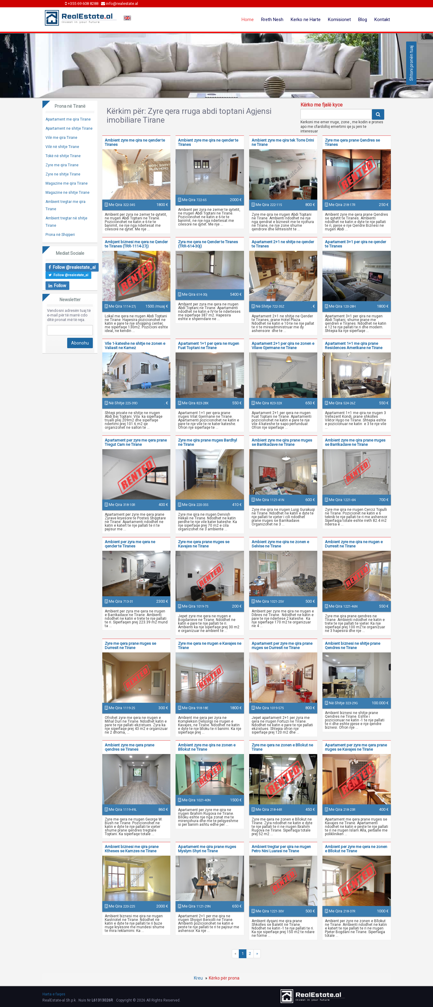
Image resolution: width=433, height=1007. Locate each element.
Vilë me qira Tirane (61, 137)
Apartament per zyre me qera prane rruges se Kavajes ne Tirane (356, 747)
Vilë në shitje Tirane (62, 147)
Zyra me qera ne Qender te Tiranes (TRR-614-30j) (208, 244)
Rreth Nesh (272, 19)
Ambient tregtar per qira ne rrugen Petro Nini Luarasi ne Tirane (281, 848)
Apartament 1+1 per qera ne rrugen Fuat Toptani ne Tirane (208, 345)
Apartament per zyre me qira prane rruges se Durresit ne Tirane (282, 645)
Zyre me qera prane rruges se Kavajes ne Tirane (203, 544)
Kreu (198, 978)
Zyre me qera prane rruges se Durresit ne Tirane (130, 645)
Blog (362, 19)
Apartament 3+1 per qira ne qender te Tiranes (355, 244)
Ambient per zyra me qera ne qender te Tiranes (130, 544)
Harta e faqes (53, 994)
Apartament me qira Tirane (68, 119)
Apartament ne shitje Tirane (69, 128)
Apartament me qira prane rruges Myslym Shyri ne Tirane (207, 848)
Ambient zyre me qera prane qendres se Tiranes (129, 747)
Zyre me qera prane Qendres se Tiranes (352, 142)
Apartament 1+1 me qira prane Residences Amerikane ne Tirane (353, 345)
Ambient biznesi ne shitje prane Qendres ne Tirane (352, 645)
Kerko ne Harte (306, 19)
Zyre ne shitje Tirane (62, 174)
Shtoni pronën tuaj (411, 63)
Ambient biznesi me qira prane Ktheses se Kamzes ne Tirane (131, 848)
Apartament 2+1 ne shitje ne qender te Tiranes (283, 244)
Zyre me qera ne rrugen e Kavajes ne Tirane (209, 645)
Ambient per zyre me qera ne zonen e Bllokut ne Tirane (356, 848)
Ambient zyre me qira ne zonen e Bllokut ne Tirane (206, 747)
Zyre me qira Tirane (61, 165)
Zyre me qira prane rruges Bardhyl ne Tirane (207, 442)
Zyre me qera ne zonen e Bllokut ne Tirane (282, 747)
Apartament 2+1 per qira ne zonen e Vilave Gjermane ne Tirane (283, 345)
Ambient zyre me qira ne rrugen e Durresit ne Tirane (354, 544)
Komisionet (339, 19)
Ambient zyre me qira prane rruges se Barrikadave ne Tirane (282, 442)
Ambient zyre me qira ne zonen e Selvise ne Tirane (280, 544)
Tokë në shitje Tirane (63, 156)
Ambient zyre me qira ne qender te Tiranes (135, 142)
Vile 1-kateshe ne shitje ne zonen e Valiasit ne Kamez (135, 345)
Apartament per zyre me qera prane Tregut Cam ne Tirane (136, 442)
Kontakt (382, 19)
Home (248, 19)
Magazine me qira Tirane (66, 183)
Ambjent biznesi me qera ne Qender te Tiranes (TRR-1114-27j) (136, 244)
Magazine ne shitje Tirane (67, 192)
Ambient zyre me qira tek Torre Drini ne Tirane (283, 142)
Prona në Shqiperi (60, 235)
